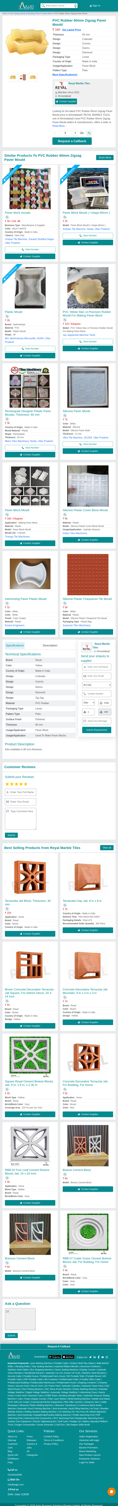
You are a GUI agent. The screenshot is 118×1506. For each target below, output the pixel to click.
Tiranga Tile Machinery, (17, 534)
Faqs (10, 1460)
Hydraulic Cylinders (71, 1383)
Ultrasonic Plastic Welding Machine (36, 1403)
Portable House (30, 1374)
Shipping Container (87, 1380)
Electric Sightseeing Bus (44, 1419)
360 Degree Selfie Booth (78, 1422)
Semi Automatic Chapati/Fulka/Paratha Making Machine (44, 1412)
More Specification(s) (64, 72)
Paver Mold (47, 11)
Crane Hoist (21, 1393)
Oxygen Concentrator (25, 1422)
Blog (10, 1449)
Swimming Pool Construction (38, 1416)
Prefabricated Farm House (52, 1374)
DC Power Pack (52, 1383)
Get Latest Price (71, 27)
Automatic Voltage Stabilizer (64, 1390)
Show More (105, 155)
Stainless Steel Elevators (94, 1370)
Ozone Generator (45, 1422)
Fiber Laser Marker (57, 1396)
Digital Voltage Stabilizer (37, 1390)
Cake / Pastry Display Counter (32, 1396)
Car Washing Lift (66, 1409)
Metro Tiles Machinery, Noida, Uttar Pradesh (29, 439)
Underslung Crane (88, 1390)
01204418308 (15, 1472)
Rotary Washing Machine (85, 1387)
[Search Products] (42, 4)
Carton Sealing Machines (66, 1367)
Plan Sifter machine (73, 1399)
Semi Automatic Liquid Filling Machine (70, 1406)
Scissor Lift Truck (72, 1370)
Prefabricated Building (18, 1380)
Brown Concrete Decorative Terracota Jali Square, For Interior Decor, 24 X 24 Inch (29, 990)
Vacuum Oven (22, 1383)
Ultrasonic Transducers (66, 1403)
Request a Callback (72, 138)
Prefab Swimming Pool (83, 1412)
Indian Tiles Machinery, (75, 531)
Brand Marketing (87, 1449)
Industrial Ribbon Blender (67, 1364)
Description (50, 643)
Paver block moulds (17, 210)
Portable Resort (93, 1374)
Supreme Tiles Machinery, (77, 623)
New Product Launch (89, 1452)
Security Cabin (15, 1374)
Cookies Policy (51, 1434)
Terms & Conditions (54, 1438)
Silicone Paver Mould (76, 408)
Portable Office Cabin (90, 1377)
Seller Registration (88, 1434)
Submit (10, 833)
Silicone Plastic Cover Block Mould (85, 507)
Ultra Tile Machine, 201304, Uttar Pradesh (85, 435)
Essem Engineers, (15, 623)
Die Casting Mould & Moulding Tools (25, 11)
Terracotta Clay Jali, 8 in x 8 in (82, 898)
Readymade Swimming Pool (88, 1416)
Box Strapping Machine (41, 1367)
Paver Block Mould (17, 507)
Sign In (95, 4)
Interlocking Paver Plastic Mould (25, 596)
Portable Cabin (61, 1361)
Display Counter (88, 1367)
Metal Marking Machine (79, 1396)
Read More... (59, 123)
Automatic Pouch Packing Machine (34, 1406)
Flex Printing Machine (32, 1387)
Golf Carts (63, 1419)
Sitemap (12, 1438)
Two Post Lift (82, 1409)
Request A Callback (59, 1344)
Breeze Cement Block (77, 1167)
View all (107, 845)
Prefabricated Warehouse (42, 1380)
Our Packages (86, 1441)
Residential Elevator (34, 1370)
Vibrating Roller (22, 1364)
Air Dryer (94, 1406)
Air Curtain (24, 1399)
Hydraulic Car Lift (54, 1370)
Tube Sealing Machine (42, 1364)
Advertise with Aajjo (89, 1438)
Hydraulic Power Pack (92, 1383)
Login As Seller (86, 1460)
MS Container (51, 1377)
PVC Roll (13, 1399)
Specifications (15, 643)
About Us (12, 1434)
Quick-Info (13, 1452)
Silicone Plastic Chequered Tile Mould (87, 596)
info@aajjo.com (16, 1482)
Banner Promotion (88, 1445)
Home (4, 11)
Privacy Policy (51, 1441)
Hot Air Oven (37, 1383)
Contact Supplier (66, 99)
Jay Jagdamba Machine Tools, (79, 332)
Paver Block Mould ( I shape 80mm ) (86, 210)
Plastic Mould (13, 309)
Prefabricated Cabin (69, 1377)
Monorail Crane (35, 1393)
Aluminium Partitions (90, 1364)
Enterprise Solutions (89, 1456)
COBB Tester (51, 1393)
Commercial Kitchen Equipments (46, 1399)
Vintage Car (75, 1419)
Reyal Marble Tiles (79, 81)
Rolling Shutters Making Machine (41, 1409)
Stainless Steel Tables (18, 1367)
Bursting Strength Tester (70, 1393)
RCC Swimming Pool (63, 1416)
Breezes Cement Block (20, 1256)
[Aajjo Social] (90, 1354)
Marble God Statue (101, 1396)
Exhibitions (13, 1456)
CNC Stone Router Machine (58, 1387)
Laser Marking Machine (41, 1361)
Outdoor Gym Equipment (19, 1419)
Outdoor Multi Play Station (82, 1361)
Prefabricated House (66, 1380)
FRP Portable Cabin (33, 1377)
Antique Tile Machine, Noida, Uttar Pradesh (86, 226)
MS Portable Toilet (75, 1374)
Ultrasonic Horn (92, 1399)
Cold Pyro (60, 1422)
